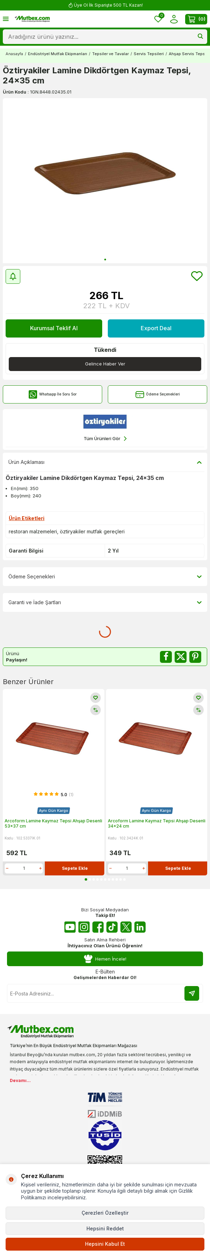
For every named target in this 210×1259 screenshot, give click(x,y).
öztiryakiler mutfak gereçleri (92, 531)
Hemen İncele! (105, 959)
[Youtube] (70, 927)
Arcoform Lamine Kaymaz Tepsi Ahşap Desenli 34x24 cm (156, 823)
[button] (105, 259)
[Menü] (6, 19)
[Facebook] (98, 927)
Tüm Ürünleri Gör (105, 438)
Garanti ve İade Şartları (105, 602)
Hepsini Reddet (105, 1228)
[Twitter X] (126, 927)
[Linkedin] (140, 927)
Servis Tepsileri (149, 53)
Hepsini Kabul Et (105, 1244)
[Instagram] (84, 927)
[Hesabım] (174, 19)
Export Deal (156, 328)
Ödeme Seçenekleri (157, 394)
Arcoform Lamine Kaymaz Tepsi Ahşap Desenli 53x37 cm (53, 823)
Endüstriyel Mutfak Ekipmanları (57, 53)
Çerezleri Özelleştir (105, 1213)
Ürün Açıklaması (105, 462)
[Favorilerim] (158, 19)
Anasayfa (14, 53)
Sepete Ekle (75, 868)
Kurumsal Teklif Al (54, 328)
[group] (105, 180)
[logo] (32, 19)
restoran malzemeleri (33, 531)
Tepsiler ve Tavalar (110, 53)
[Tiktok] (112, 927)
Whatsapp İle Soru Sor (53, 394)
